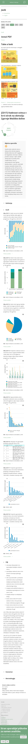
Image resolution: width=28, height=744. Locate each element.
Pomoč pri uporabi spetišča (7, 719)
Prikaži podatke (7, 253)
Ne (7, 741)
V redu (3, 741)
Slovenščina (7, 13)
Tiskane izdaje (4, 721)
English (5, 15)
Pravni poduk (4, 724)
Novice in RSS (4, 722)
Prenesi (3, 40)
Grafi (2, 32)
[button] (14, 56)
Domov (3, 102)
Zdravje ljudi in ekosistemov (14, 102)
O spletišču (3, 717)
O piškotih (23, 737)
